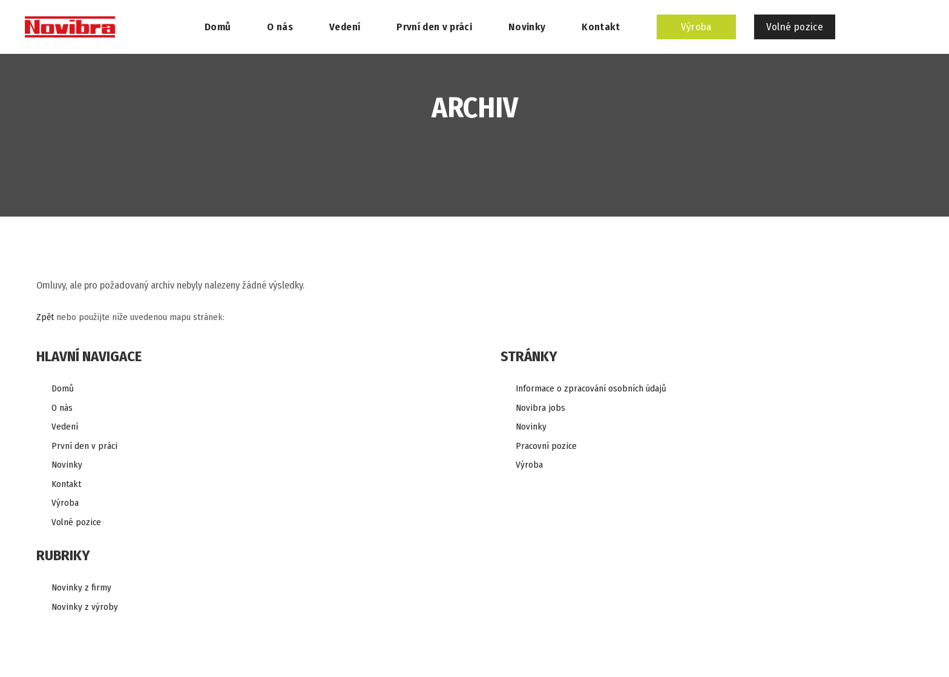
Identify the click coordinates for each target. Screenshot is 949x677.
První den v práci (84, 445)
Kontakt (66, 484)
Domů (62, 388)
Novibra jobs (540, 407)
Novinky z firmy (81, 587)
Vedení (64, 426)
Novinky (66, 464)
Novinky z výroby (84, 606)
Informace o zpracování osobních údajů (591, 388)
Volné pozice (76, 522)
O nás (62, 407)
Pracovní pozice (546, 445)
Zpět (45, 317)
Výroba (65, 502)
